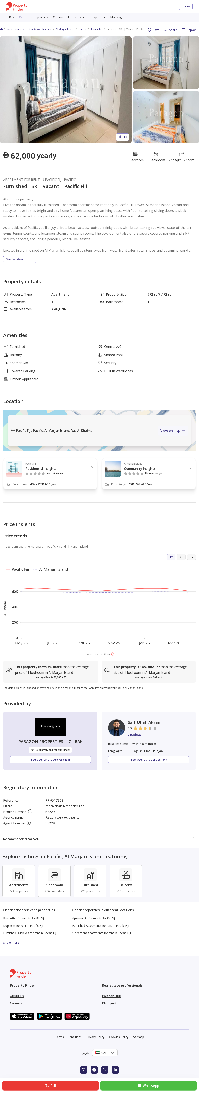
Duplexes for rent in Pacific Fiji (23, 926)
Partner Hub (111, 996)
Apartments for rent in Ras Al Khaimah (29, 29)
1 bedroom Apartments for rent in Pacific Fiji (101, 933)
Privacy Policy (95, 1037)
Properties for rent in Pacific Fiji (23, 918)
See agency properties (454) (50, 759)
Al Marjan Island (65, 29)
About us (17, 996)
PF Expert (109, 1003)
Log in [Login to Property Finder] (185, 6)
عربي (85, 1053)
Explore (99, 17)
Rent (22, 17)
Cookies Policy (118, 1037)
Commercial (61, 17)
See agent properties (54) (149, 759)
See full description (19, 259)
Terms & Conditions (68, 1037)
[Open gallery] (66, 89)
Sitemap (138, 1037)
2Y (181, 557)
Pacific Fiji (96, 29)
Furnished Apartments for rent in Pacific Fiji (100, 926)
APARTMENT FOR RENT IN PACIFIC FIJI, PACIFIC (39, 179)
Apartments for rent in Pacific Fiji (93, 918)
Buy (11, 17)
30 (122, 137)
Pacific (82, 29)
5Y (191, 557)
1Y (171, 557)
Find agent (81, 17)
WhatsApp (148, 1085)
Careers (16, 1003)
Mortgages (117, 17)
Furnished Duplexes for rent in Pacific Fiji (30, 933)
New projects (39, 17)
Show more (14, 942)
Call (50, 1085)
